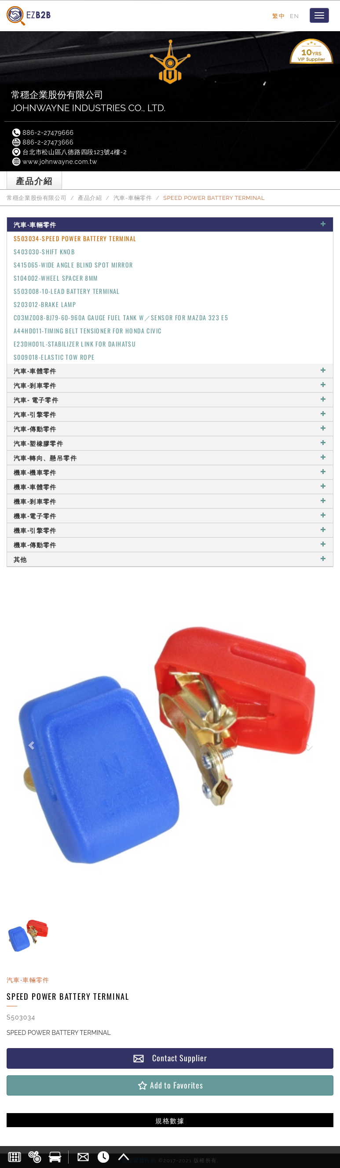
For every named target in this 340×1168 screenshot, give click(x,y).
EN (294, 15)
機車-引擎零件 (170, 530)
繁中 (278, 15)
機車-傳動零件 (170, 544)
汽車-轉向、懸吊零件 (170, 457)
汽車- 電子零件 (170, 399)
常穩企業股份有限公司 (36, 198)
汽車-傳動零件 (170, 428)
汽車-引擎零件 (170, 414)
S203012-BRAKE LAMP (45, 304)
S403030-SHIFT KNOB (44, 251)
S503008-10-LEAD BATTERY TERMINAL (67, 291)
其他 (170, 559)
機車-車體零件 (170, 486)
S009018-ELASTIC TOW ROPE (54, 357)
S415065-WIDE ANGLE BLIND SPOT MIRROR (73, 264)
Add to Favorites (170, 1085)
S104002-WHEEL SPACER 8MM (56, 277)
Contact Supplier (170, 1058)
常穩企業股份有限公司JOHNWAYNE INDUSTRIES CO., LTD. (88, 101)
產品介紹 (90, 198)
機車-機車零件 (170, 472)
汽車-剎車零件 (170, 385)
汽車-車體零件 (170, 370)
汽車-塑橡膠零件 (170, 443)
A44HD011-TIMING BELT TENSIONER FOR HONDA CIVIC (87, 330)
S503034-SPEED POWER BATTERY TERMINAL (75, 238)
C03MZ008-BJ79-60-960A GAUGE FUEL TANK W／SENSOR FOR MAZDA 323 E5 (121, 317)
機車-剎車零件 (170, 501)
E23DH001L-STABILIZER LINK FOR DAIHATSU (75, 343)
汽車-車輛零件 (132, 198)
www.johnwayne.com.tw (54, 161)
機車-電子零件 (170, 515)
